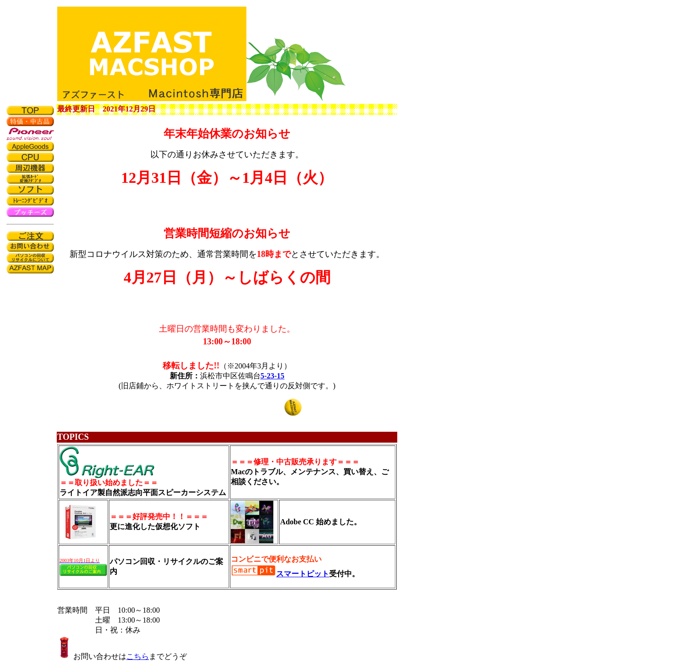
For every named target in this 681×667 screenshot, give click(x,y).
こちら (137, 656)
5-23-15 (273, 376)
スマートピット (302, 574)
